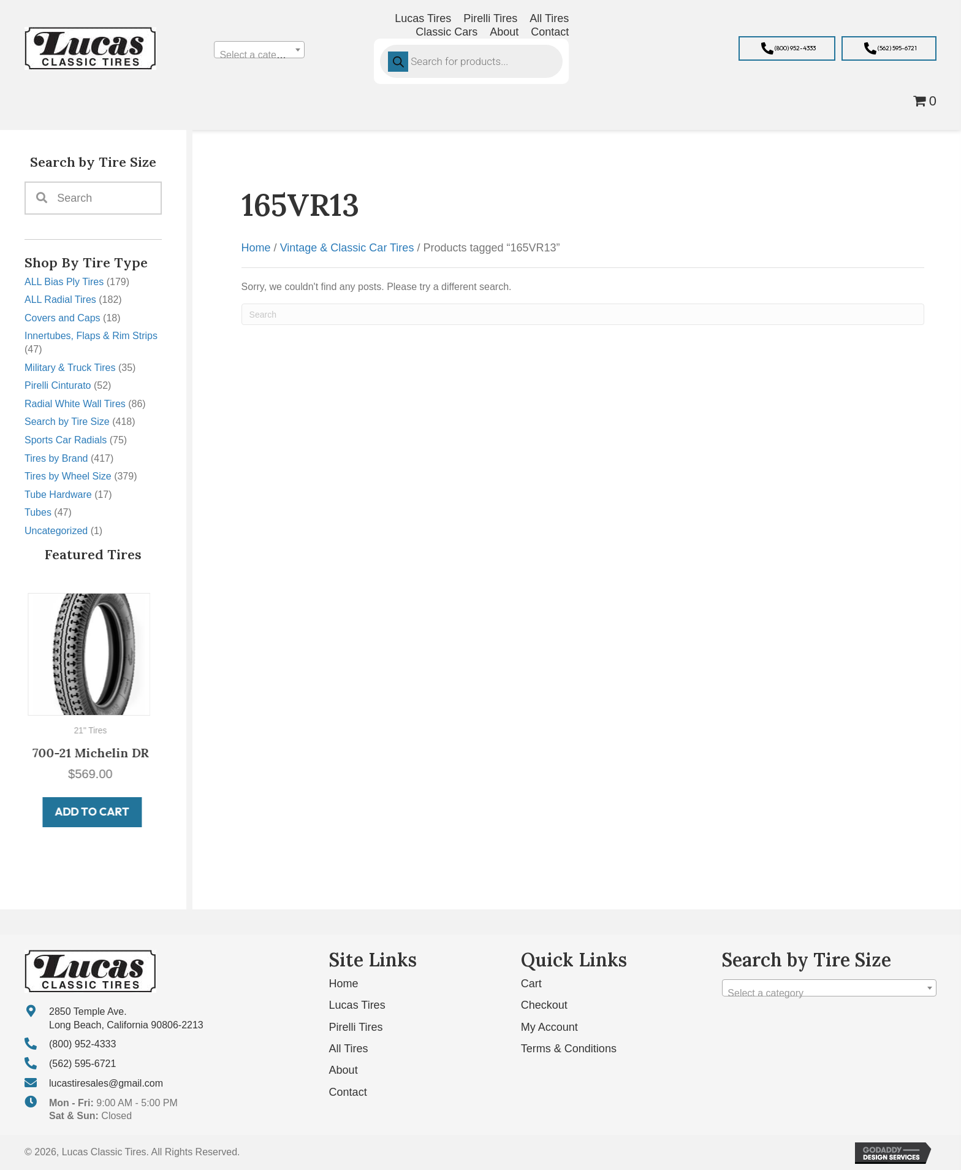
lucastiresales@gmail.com (106, 1082)
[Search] (582, 314)
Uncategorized (56, 531)
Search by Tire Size (67, 421)
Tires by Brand (56, 458)
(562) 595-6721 (82, 1063)
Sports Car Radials (66, 440)
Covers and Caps (63, 318)
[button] (787, 48)
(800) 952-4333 (82, 1044)
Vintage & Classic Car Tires (347, 248)
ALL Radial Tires (60, 299)
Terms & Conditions (569, 1048)
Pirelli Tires (356, 1026)
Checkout (544, 1005)
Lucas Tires (357, 1005)
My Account (549, 1026)
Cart (531, 983)
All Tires (348, 1048)
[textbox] (259, 55)
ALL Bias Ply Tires (64, 282)
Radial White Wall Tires (75, 404)
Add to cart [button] (95, 812)
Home (256, 248)
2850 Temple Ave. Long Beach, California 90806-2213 (126, 1018)
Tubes (38, 512)
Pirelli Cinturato (58, 385)
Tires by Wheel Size (68, 476)
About (343, 1070)
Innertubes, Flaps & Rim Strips (91, 336)
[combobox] (259, 49)
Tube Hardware (58, 494)
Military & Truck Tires (70, 367)
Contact (348, 1091)
